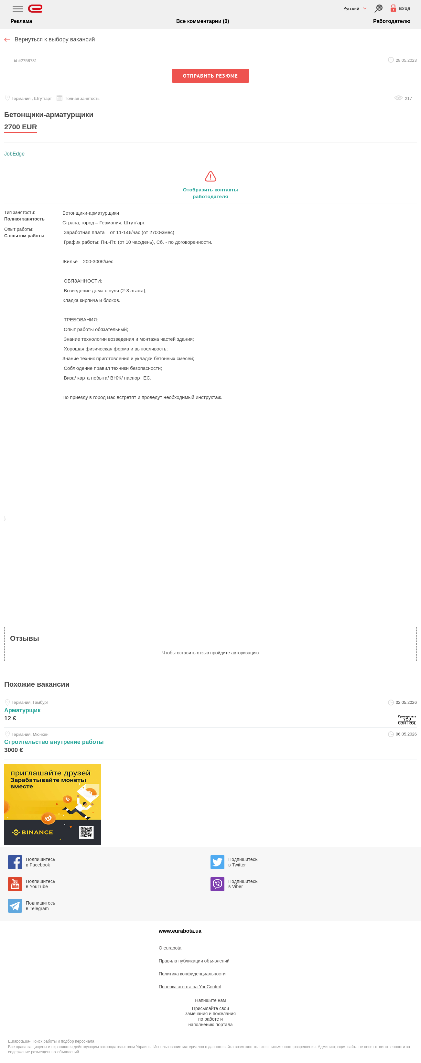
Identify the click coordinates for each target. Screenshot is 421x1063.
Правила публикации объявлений (194, 960)
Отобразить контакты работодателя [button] (210, 193)
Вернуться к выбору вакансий (55, 39)
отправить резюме (210, 75)
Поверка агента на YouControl (190, 986)
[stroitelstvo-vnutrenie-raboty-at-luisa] (210, 743)
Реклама (21, 21)
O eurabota (170, 947)
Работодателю (391, 21)
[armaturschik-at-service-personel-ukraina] (210, 711)
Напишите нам (210, 1000)
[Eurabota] (35, 9)
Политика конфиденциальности (192, 973)
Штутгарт (43, 98)
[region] (210, 462)
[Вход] (378, 9)
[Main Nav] (18, 9)
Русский (351, 8)
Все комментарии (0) (202, 21)
